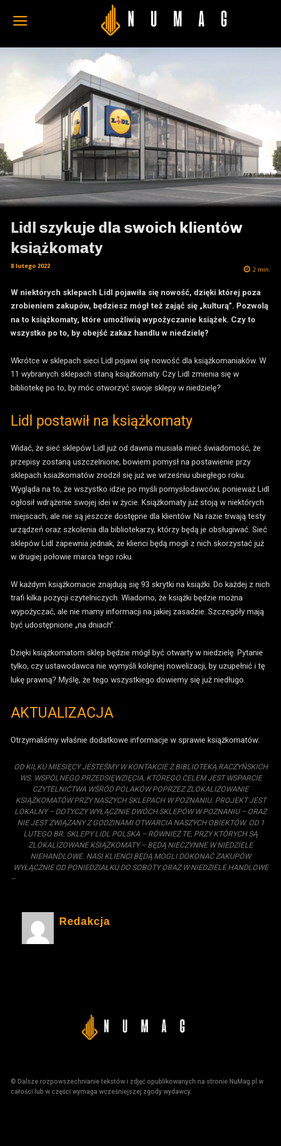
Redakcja (84, 921)
